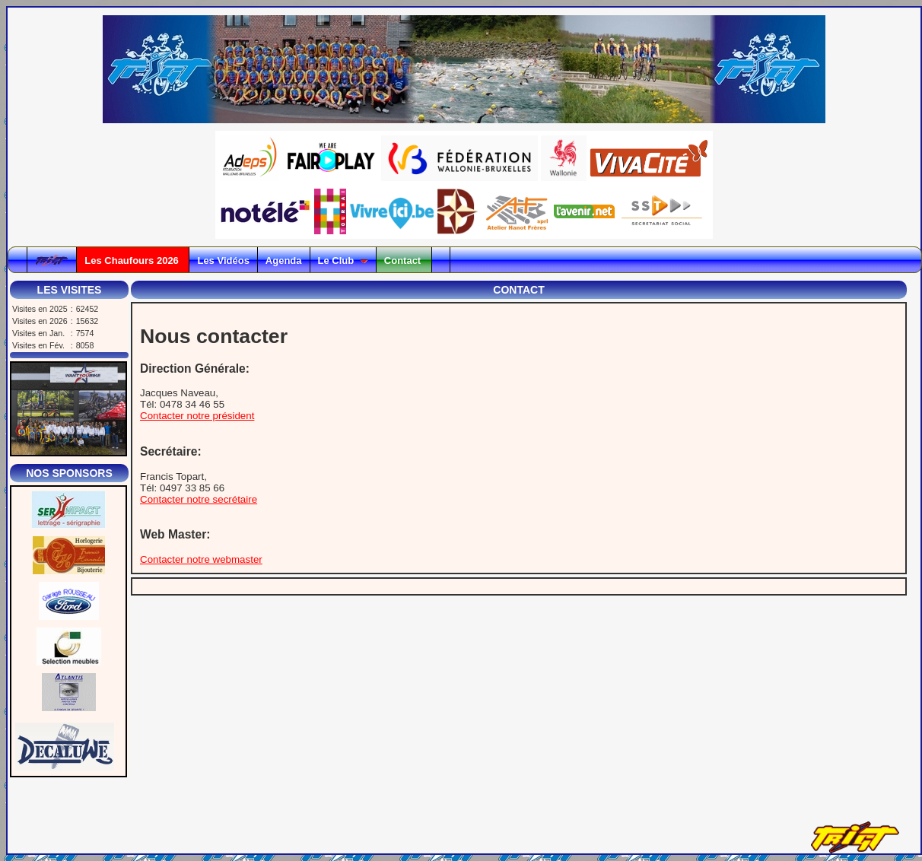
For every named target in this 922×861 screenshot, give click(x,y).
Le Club (343, 260)
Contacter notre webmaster (201, 559)
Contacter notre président (197, 415)
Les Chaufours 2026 (132, 260)
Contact (404, 260)
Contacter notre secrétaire (198, 499)
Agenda (283, 260)
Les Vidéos (223, 260)
